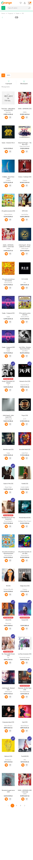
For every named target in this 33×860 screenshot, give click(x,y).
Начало (3, 13)
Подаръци (10, 13)
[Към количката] (30, 3)
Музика (17, 13)
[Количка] (30, 3)
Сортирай (8, 82)
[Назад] (2, 17)
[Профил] (25, 3)
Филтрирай (24, 82)
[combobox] (17, 8)
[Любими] (21, 3)
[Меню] (3, 8)
